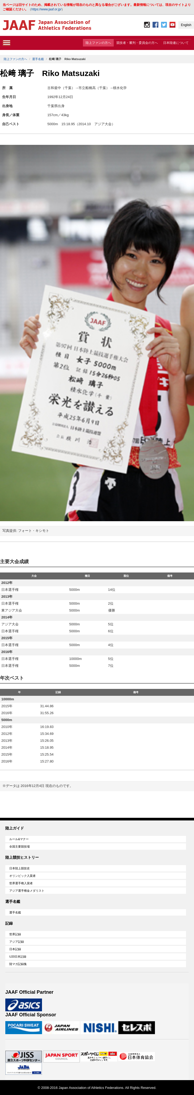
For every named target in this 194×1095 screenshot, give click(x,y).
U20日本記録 (17, 956)
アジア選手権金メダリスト (26, 890)
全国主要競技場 (19, 846)
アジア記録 (16, 941)
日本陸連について (176, 43)
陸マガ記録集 (18, 964)
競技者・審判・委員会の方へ (137, 43)
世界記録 (15, 934)
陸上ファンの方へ (98, 43)
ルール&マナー (19, 839)
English (186, 25)
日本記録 (15, 949)
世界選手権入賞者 (21, 883)
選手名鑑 (38, 59)
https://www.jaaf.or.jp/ (46, 9)
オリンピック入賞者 (22, 875)
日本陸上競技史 (19, 868)
